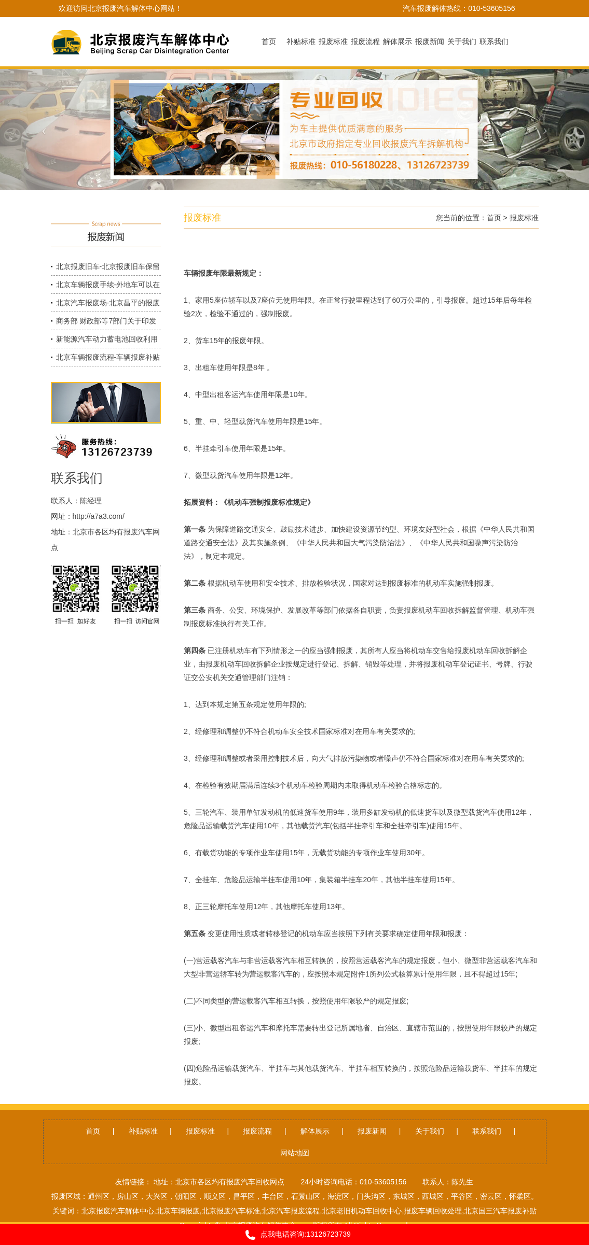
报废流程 (257, 1131)
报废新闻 (372, 1131)
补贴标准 (143, 1131)
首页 (494, 218)
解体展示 (315, 1131)
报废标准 (524, 218)
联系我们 (486, 1131)
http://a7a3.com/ (99, 516)
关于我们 (429, 1131)
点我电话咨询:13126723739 (294, 1235)
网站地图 (294, 1153)
